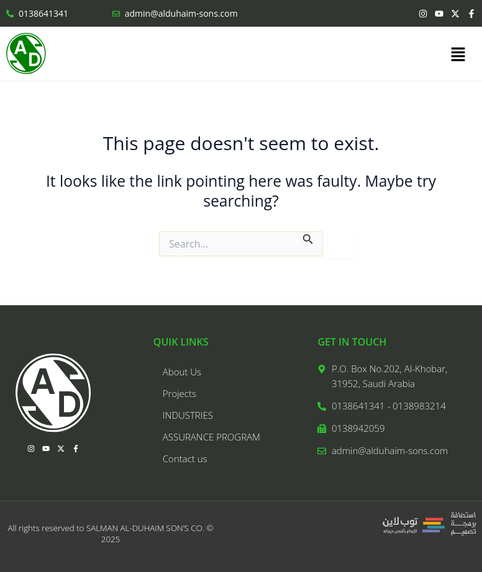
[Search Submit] (308, 238)
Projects (179, 393)
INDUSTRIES (188, 415)
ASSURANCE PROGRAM (211, 437)
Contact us (185, 458)
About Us (182, 371)
